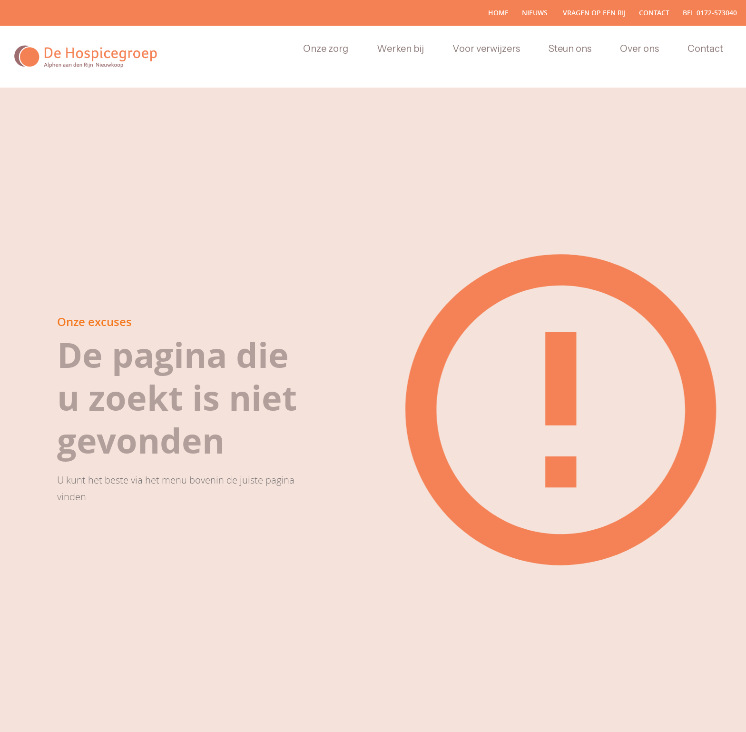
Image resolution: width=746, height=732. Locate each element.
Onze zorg (325, 48)
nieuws (535, 12)
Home (498, 12)
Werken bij (400, 48)
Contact (654, 12)
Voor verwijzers (486, 48)
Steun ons (570, 48)
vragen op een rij (593, 12)
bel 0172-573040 (710, 12)
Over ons (639, 48)
